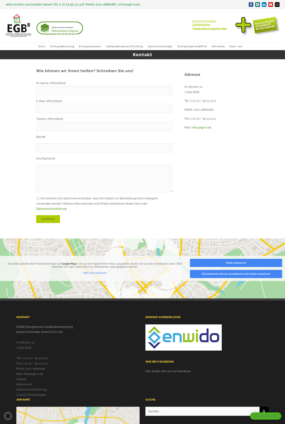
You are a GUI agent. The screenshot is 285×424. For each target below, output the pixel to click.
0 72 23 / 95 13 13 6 (35, 358)
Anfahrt (21, 379)
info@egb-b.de (129, 4)
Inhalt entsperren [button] (236, 262)
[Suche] (264, 411)
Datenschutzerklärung (51, 208)
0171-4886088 (105, 4)
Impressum (24, 384)
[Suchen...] (202, 411)
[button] (265, 416)
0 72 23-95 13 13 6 (71, 4)
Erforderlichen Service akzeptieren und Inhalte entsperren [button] (236, 273)
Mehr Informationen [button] (95, 273)
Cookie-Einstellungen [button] (31, 395)
